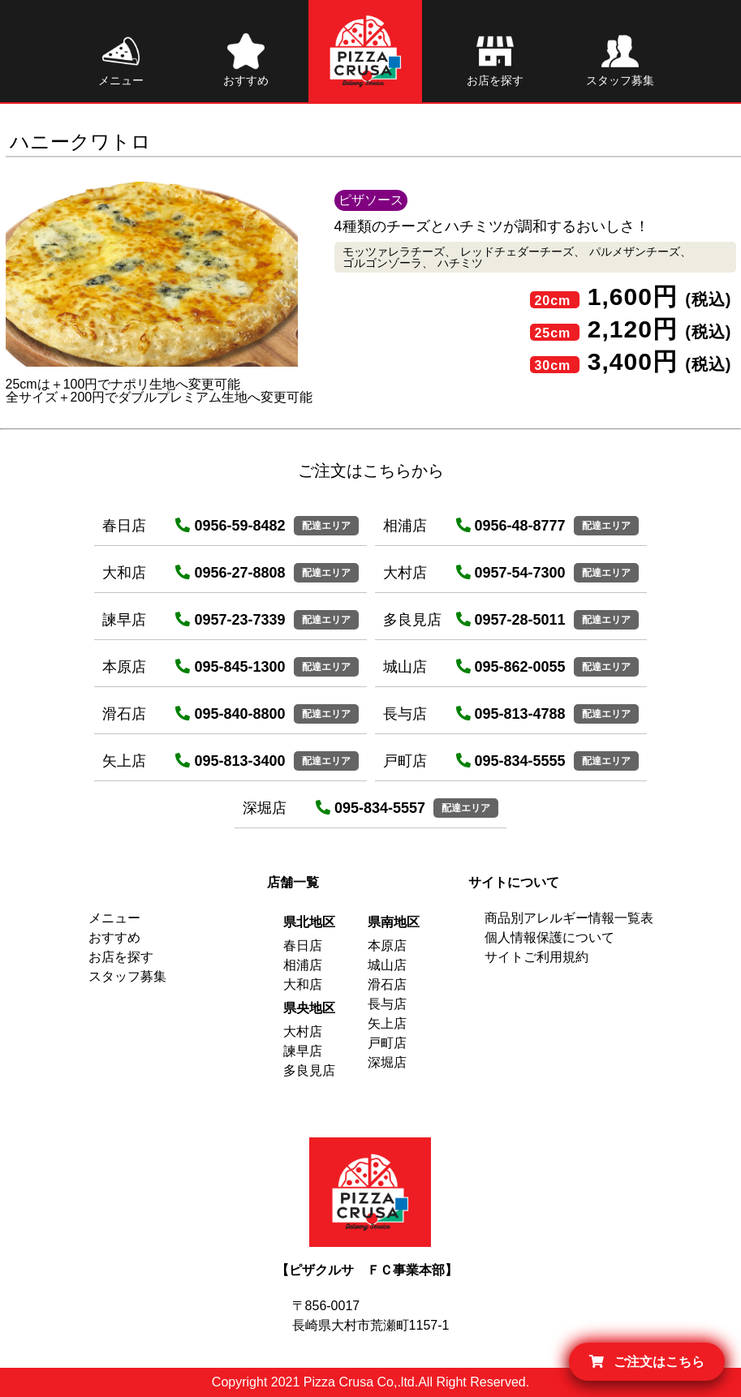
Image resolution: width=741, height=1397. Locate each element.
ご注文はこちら (646, 1362)
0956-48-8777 (511, 526)
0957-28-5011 (511, 620)
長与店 (387, 1004)
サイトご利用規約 (536, 957)
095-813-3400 (230, 761)
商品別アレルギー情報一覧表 (569, 918)
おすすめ (114, 937)
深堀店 (387, 1062)
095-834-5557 (370, 808)
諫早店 (302, 1051)
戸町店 (387, 1043)
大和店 (302, 984)
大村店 (302, 1031)
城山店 (387, 965)
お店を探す (120, 957)
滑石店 (387, 984)
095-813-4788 (511, 714)
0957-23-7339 (230, 620)
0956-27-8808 (230, 573)
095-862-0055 (511, 667)
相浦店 (302, 965)
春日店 (302, 945)
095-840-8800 (230, 714)
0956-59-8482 (230, 526)
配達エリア (326, 525)
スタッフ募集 (127, 976)
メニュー (114, 918)
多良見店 (309, 1070)
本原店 (387, 945)
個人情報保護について (549, 937)
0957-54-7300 (511, 573)
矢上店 (387, 1023)
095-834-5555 (511, 761)
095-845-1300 (230, 667)
